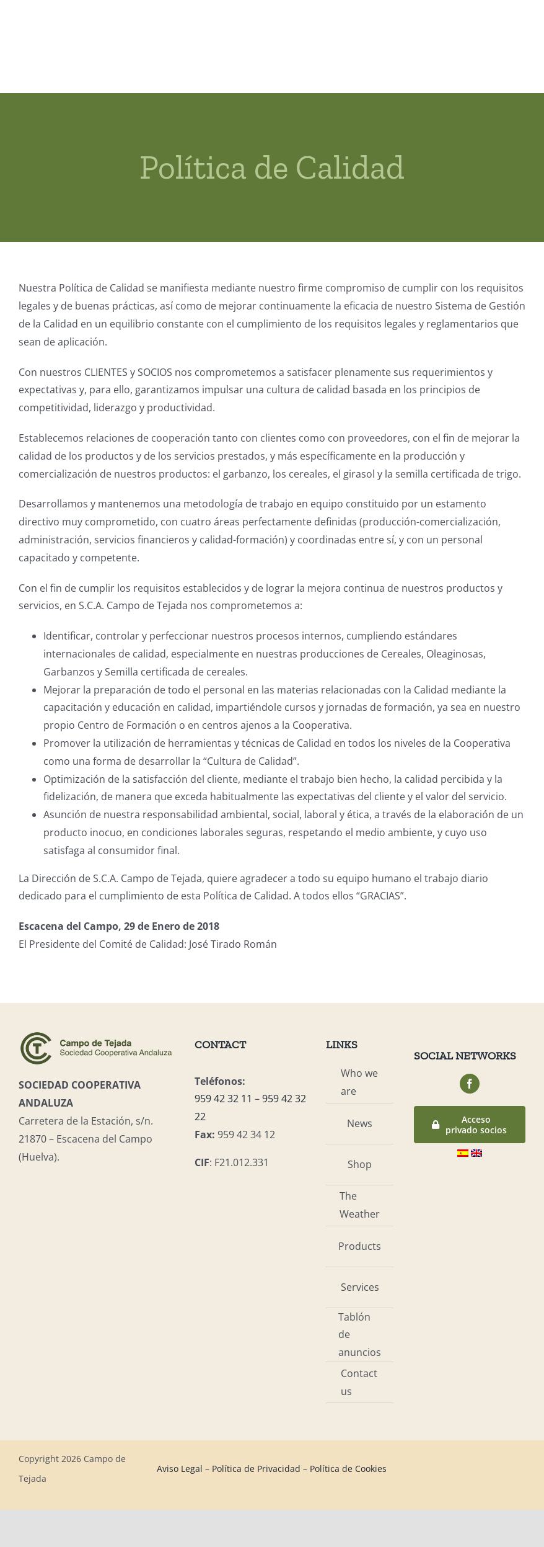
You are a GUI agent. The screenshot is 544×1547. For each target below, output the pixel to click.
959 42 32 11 (223, 1098)
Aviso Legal (180, 1468)
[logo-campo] (96, 1035)
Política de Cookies (348, 1468)
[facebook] (470, 1084)
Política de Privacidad (256, 1468)
